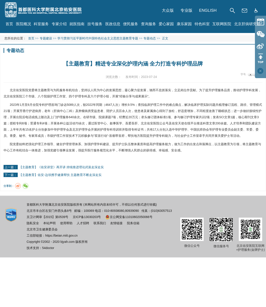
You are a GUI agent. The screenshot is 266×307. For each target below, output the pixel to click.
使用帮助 (66, 223)
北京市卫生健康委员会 (42, 229)
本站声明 (49, 223)
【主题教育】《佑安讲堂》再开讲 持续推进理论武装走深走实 (61, 167)
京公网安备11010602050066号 (129, 217)
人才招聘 (83, 223)
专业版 (186, 10)
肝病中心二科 (63, 111)
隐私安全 (33, 223)
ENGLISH (208, 10)
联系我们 (100, 223)
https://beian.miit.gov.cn (61, 235)
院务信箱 (133, 223)
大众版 (168, 10)
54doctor (48, 248)
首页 (9, 24)
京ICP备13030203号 (87, 217)
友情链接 (116, 223)
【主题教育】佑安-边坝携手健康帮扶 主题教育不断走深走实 (60, 175)
